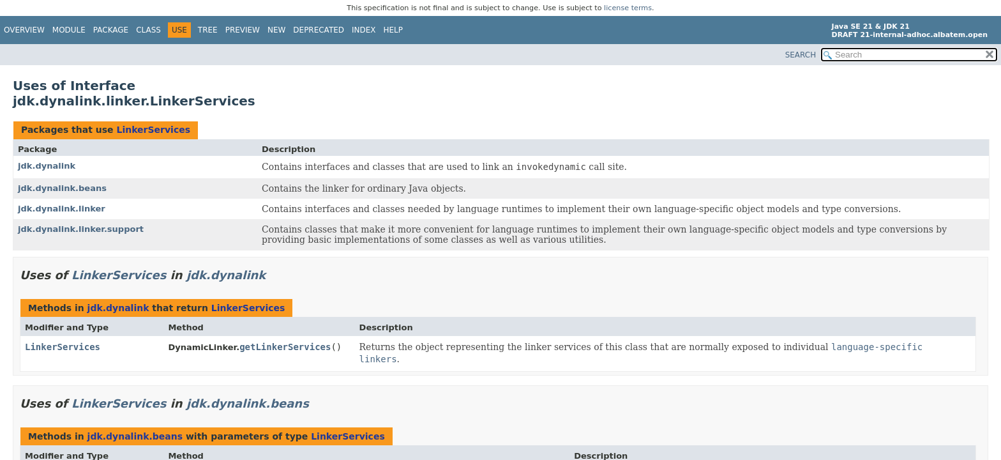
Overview (24, 30)
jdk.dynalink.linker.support (81, 229)
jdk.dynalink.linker (61, 208)
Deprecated (318, 30)
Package (110, 30)
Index (364, 30)
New (276, 30)
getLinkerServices (285, 347)
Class (148, 30)
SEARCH (801, 54)
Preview (242, 30)
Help (393, 30)
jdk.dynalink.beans (62, 188)
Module (69, 30)
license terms (628, 8)
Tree (208, 30)
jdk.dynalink (46, 166)
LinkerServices (153, 130)
